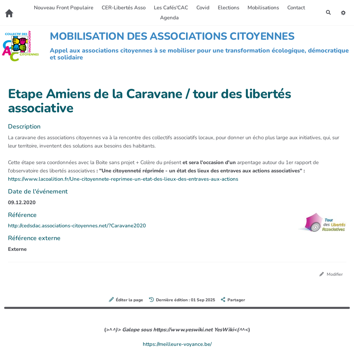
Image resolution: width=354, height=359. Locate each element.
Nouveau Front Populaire (62, 7)
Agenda (168, 17)
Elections (227, 7)
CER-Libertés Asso (123, 7)
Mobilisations (262, 7)
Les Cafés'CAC (170, 7)
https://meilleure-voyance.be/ (177, 344)
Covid (201, 7)
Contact (295, 7)
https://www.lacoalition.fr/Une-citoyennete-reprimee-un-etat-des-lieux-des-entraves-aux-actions (123, 179)
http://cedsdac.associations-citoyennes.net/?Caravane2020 (77, 225)
